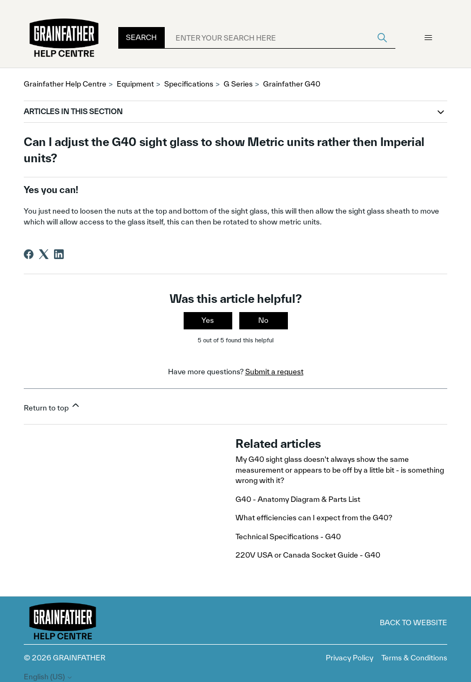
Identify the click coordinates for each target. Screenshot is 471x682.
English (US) (48, 677)
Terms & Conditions (414, 657)
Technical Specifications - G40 (288, 536)
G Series (238, 84)
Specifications (188, 84)
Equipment (135, 84)
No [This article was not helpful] (263, 320)
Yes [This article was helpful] (207, 320)
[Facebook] (28, 254)
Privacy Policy (349, 657)
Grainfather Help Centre (65, 84)
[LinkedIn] (59, 254)
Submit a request (274, 371)
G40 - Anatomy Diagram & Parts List (298, 499)
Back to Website (413, 622)
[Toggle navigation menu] (428, 38)
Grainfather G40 (291, 84)
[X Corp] (44, 254)
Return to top (52, 406)
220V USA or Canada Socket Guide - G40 (308, 555)
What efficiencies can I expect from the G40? (315, 517)
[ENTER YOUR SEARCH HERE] (280, 38)
